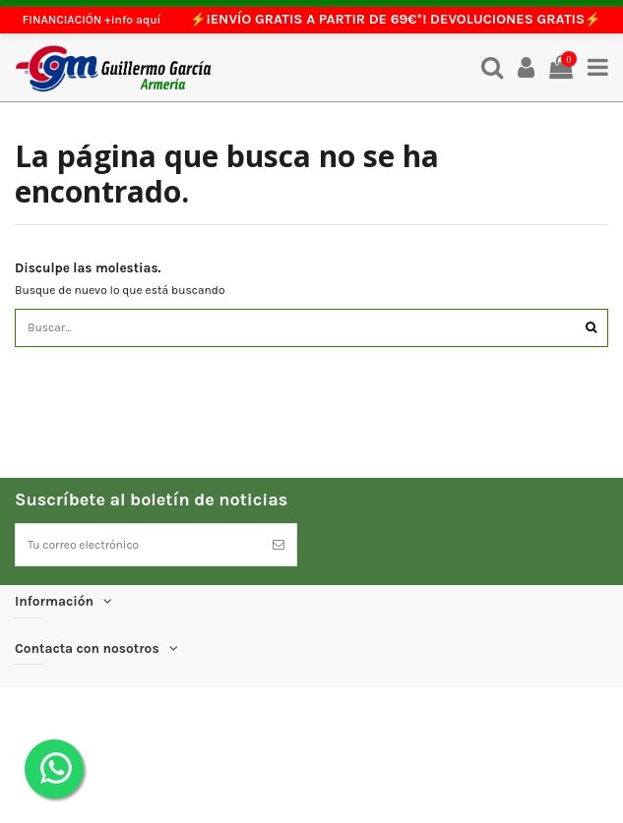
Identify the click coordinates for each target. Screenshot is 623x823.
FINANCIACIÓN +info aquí (92, 20)
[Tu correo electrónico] (138, 544)
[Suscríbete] (278, 544)
